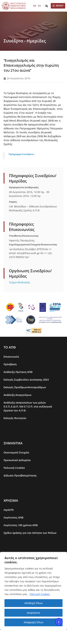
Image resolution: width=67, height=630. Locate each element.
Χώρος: (13, 201)
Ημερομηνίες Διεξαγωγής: (24, 187)
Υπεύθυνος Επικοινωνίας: (24, 235)
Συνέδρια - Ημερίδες (25, 41)
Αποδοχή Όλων (33, 603)
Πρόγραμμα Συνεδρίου (21, 154)
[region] (33, 591)
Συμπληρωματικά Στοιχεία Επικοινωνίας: (33, 244)
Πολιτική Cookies (39, 594)
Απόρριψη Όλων (33, 622)
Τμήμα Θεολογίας (19, 282)
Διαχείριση (33, 612)
